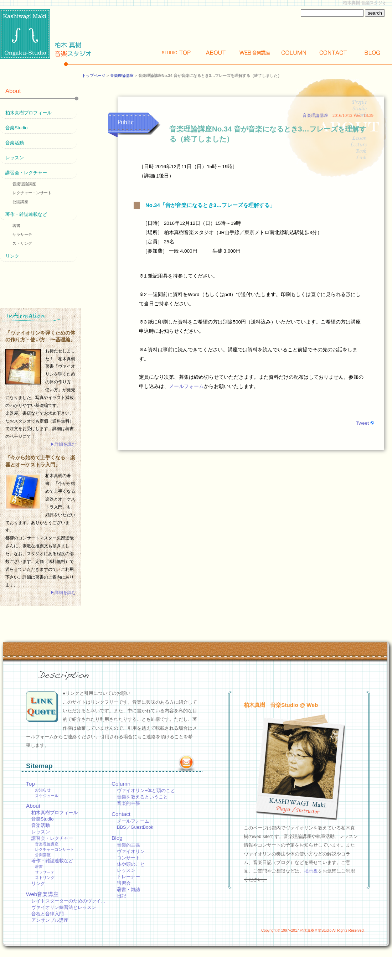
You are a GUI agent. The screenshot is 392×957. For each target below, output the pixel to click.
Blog (372, 52)
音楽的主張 (128, 803)
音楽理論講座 (122, 75)
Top (176, 52)
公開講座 (20, 202)
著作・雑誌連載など (26, 214)
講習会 (124, 883)
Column (294, 52)
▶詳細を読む (63, 444)
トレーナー (128, 876)
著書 (16, 225)
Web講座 (254, 52)
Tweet (362, 423)
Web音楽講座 (42, 894)
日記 (121, 896)
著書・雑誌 (128, 889)
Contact (333, 52)
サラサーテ (22, 234)
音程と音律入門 (47, 913)
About (215, 52)
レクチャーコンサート (32, 193)
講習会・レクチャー (26, 172)
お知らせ (43, 790)
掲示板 (311, 871)
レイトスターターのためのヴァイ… (68, 901)
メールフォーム (186, 386)
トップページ (93, 75)
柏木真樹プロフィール (28, 112)
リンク (12, 256)
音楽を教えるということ (142, 797)
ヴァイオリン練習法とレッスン (63, 907)
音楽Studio (16, 127)
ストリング (22, 243)
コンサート (128, 857)
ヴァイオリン (131, 851)
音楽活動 (14, 142)
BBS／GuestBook (135, 827)
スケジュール (46, 795)
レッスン (14, 157)
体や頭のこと (131, 864)
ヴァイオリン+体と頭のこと (146, 790)
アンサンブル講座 (49, 920)
